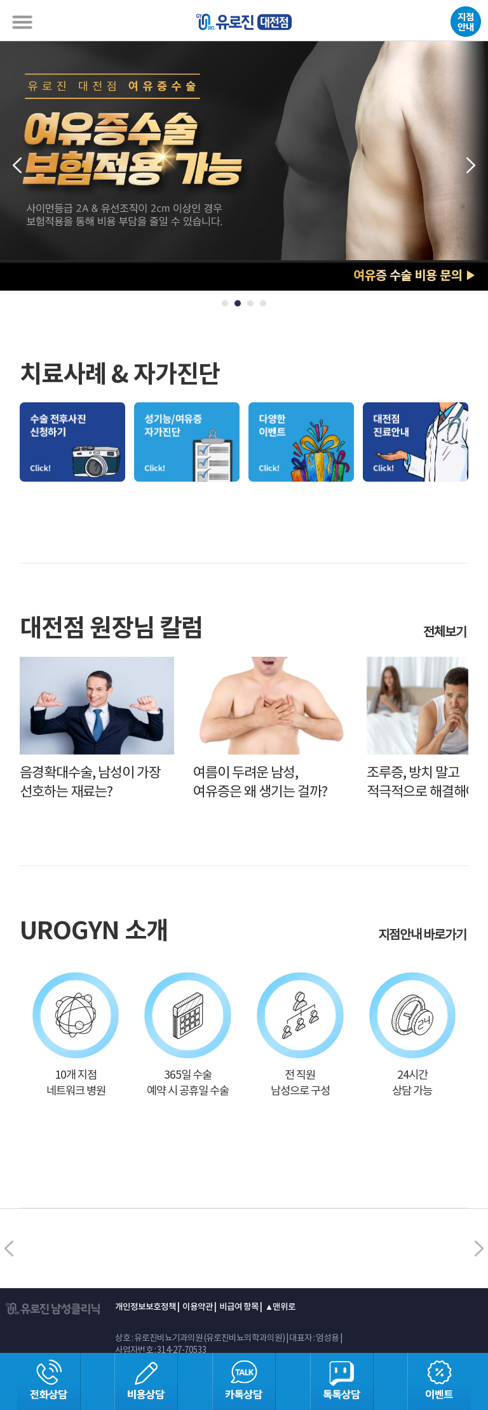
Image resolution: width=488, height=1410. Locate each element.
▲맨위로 (280, 1307)
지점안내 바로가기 (423, 935)
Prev (16, 165)
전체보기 (445, 633)
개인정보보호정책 (145, 1307)
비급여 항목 (239, 1307)
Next (471, 165)
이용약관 (197, 1307)
